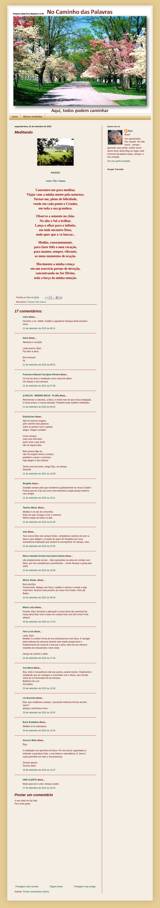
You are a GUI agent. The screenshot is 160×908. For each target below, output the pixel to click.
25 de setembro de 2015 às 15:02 (39, 712)
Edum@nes (29, 416)
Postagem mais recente (26, 886)
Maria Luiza (29, 607)
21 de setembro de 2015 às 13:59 (39, 473)
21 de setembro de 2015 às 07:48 (39, 386)
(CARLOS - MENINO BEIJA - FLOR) (41, 395)
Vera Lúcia (28, 631)
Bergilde (27, 483)
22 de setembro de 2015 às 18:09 (39, 570)
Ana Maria (28, 668)
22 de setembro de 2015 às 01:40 (39, 522)
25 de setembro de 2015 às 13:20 (39, 688)
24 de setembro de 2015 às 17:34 (39, 658)
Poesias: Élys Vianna (36, 302)
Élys (130, 131)
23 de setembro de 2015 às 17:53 (39, 621)
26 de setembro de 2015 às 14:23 (39, 730)
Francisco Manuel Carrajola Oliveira (41, 374)
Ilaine (25, 338)
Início (15, 116)
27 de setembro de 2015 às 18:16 (39, 788)
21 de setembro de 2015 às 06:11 (39, 328)
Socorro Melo (30, 740)
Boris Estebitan (31, 722)
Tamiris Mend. (30, 507)
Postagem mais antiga (84, 886)
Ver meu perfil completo (118, 161)
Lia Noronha (29, 698)
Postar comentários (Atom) (36, 891)
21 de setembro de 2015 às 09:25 (39, 407)
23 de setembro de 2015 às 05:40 (39, 597)
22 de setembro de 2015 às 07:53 (39, 546)
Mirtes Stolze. (30, 580)
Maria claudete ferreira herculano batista (44, 556)
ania (25, 532)
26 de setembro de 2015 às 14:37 (39, 770)
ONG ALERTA (30, 779)
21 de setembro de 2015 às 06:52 (39, 364)
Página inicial (56, 886)
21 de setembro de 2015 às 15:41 (39, 498)
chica (25, 317)
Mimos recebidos (32, 116)
